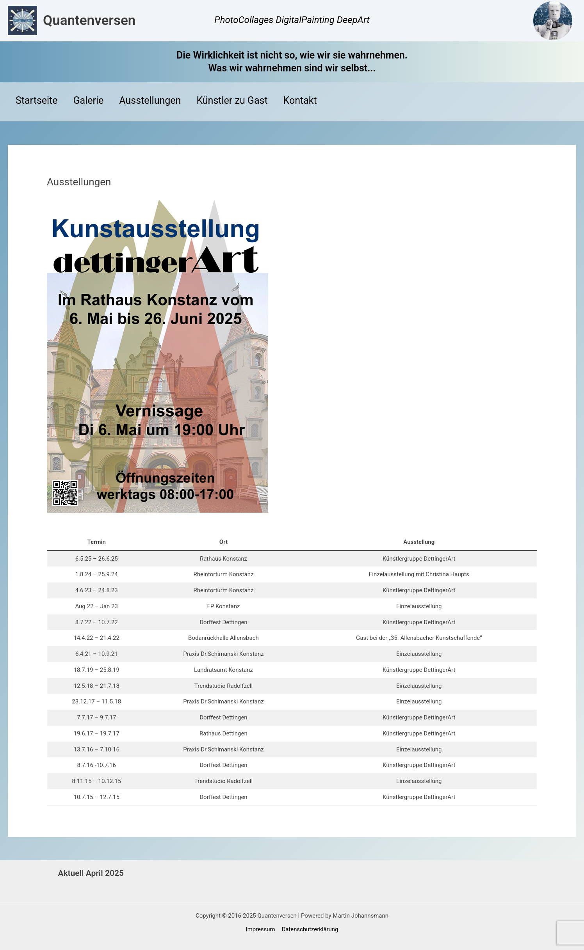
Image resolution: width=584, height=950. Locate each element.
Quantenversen (89, 20)
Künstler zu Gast (231, 101)
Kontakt (300, 101)
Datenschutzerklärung (309, 929)
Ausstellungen (150, 101)
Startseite (37, 101)
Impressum (260, 929)
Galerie (88, 101)
